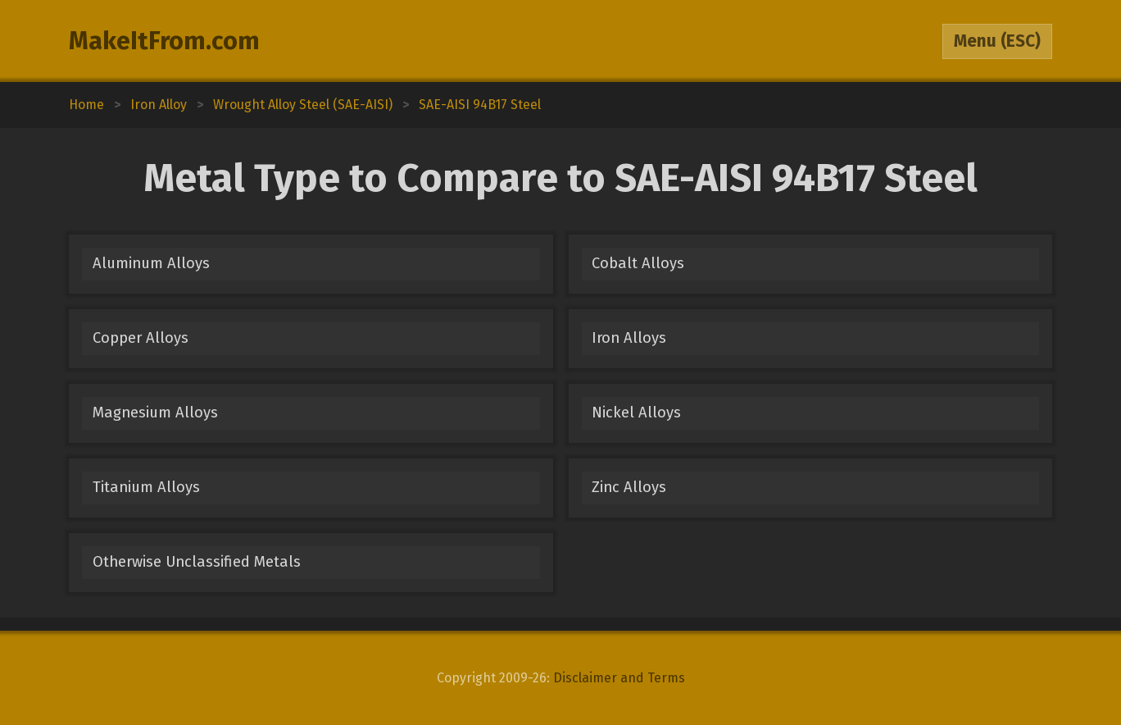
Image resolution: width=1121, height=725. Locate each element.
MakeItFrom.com (164, 41)
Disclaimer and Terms (619, 678)
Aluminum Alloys (151, 263)
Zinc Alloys (629, 487)
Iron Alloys (629, 338)
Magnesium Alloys (155, 413)
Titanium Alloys (146, 487)
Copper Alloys (140, 338)
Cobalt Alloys (638, 263)
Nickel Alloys (636, 413)
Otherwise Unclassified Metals (197, 562)
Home (86, 104)
